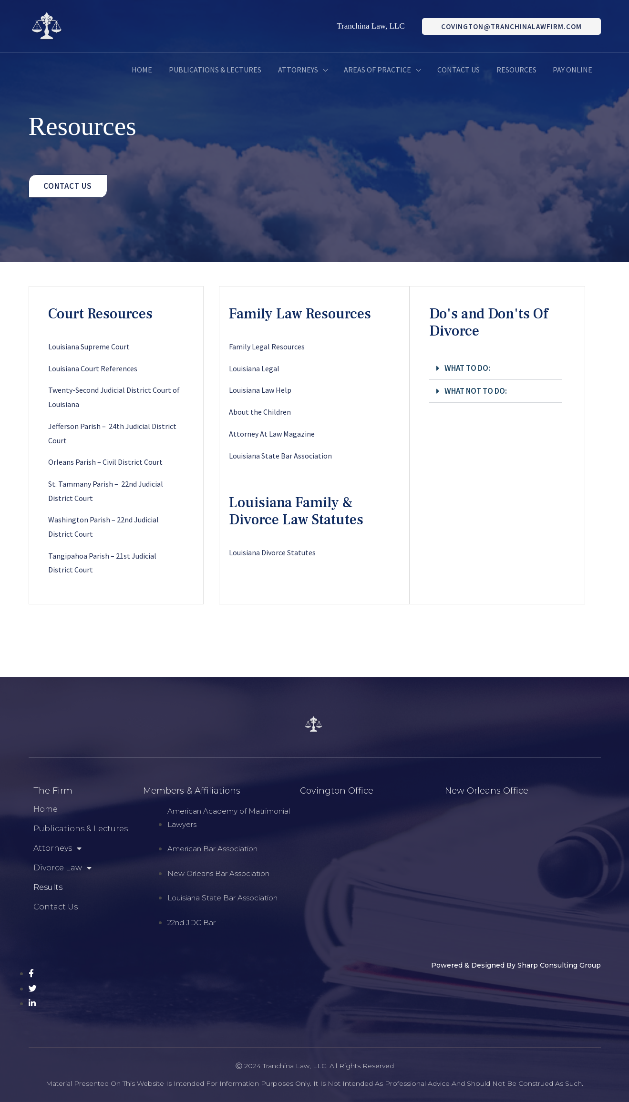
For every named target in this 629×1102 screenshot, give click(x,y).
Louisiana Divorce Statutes (272, 552)
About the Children (260, 412)
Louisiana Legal (254, 368)
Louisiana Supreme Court (89, 346)
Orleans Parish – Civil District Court (105, 462)
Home (45, 809)
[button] (495, 368)
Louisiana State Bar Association (280, 455)
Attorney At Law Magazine (272, 434)
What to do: (467, 368)
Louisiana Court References (92, 368)
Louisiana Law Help (260, 390)
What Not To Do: (475, 391)
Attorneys (57, 848)
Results (47, 887)
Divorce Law (62, 868)
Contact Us (55, 906)
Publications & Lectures (80, 828)
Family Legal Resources (267, 346)
